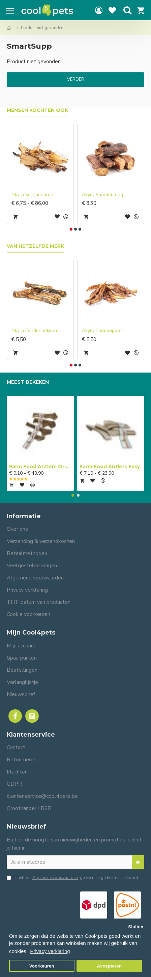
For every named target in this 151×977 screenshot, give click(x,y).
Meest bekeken (28, 382)
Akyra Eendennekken (34, 331)
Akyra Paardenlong (102, 195)
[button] (71, 229)
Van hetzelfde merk (35, 246)
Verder (75, 79)
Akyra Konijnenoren (32, 195)
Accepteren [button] (109, 966)
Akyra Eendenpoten (103, 331)
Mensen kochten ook (37, 110)
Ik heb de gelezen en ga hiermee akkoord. (73, 878)
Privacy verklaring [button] (50, 951)
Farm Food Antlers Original (40, 466)
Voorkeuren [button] (41, 966)
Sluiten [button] (135, 926)
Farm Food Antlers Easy (110, 466)
